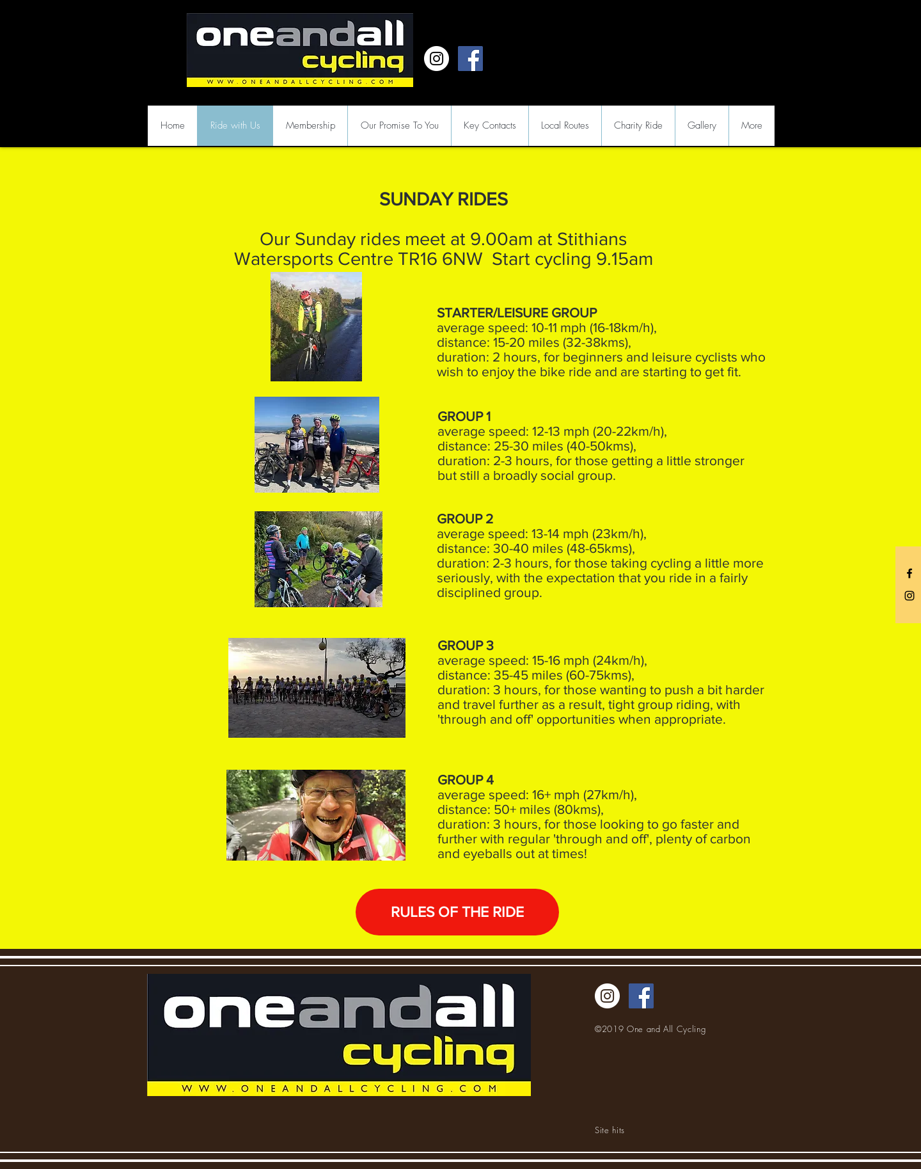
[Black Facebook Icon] (909, 573)
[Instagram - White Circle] (436, 58)
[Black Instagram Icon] (909, 595)
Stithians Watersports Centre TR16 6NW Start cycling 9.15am (443, 249)
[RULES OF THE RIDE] (457, 912)
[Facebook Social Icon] (470, 58)
